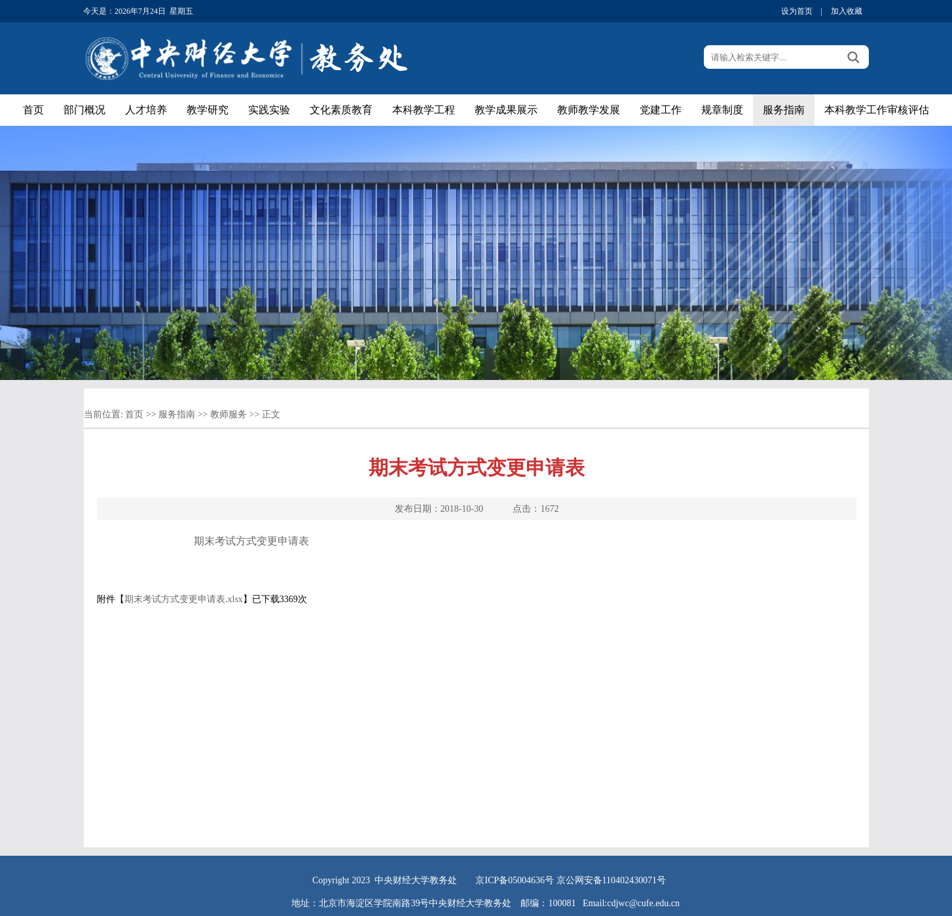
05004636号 (531, 880)
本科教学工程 (423, 109)
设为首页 (797, 11)
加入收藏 (846, 11)
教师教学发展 (588, 109)
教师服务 (228, 414)
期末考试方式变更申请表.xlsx (183, 599)
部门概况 (84, 109)
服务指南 (784, 109)
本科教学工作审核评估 (876, 109)
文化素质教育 (341, 109)
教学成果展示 (506, 109)
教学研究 (208, 109)
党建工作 (661, 109)
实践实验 (269, 109)
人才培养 (146, 109)
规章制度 (722, 109)
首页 (33, 109)
